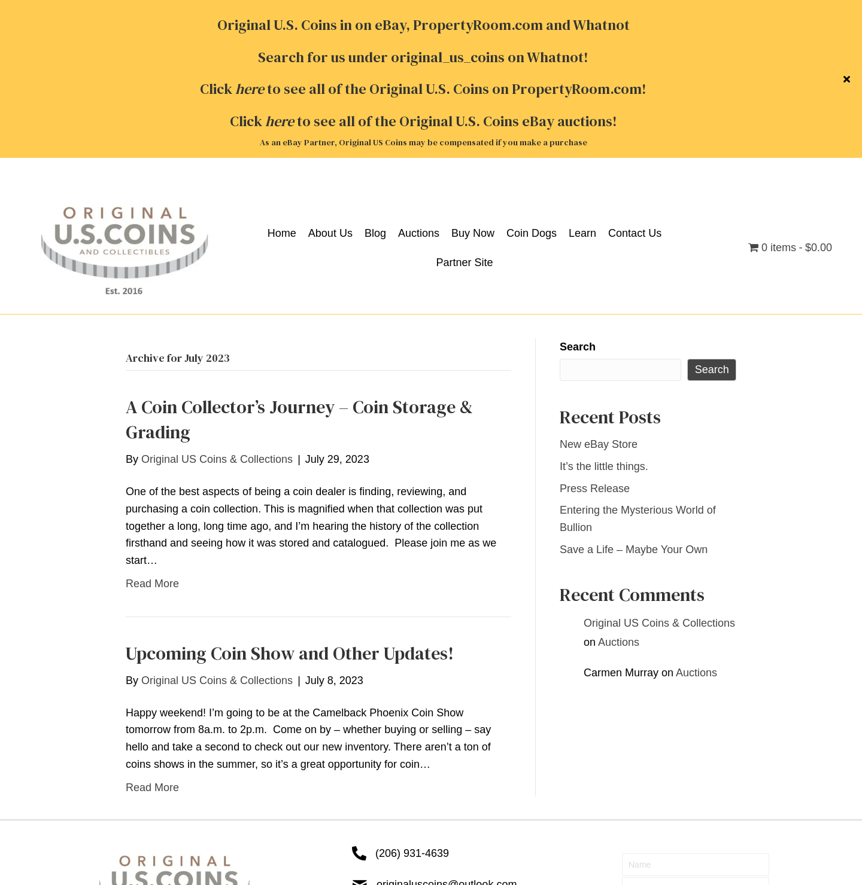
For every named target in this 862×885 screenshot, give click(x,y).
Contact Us (420, 813)
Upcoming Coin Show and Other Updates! (290, 495)
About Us (162, 813)
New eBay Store (599, 286)
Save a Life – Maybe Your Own (634, 392)
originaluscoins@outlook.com (447, 727)
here (279, 13)
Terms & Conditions (140, 836)
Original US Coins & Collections (659, 465)
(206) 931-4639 (412, 695)
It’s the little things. (604, 309)
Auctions (618, 484)
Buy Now (284, 813)
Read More (152, 426)
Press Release (595, 331)
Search (578, 189)
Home (107, 813)
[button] (695, 759)
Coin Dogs (349, 813)
